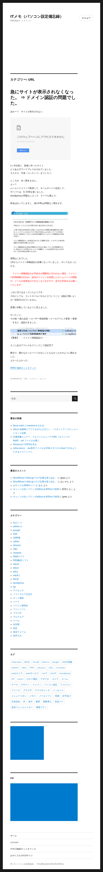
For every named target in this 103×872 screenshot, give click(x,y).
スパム (65, 679)
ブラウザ (17, 613)
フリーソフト (19, 609)
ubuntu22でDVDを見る (25, 444)
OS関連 (16, 537)
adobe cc (17, 526)
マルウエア (18, 616)
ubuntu (17, 545)
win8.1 (16, 575)
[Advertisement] (52, 53)
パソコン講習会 (20, 605)
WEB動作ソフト (21, 560)
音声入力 (17, 635)
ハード (16, 601)
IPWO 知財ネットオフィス (23, 368)
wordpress (18, 583)
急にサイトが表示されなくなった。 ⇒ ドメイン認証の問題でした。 (43, 97)
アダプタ (44, 679)
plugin (55, 662)
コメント (42, 379)
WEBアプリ (18, 556)
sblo (24, 667)
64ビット (17, 522)
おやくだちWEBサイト (24, 485)
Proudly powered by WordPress (50, 864)
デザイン (25, 684)
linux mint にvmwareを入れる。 (29, 425)
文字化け (66, 696)
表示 (30, 701)
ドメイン (33, 379)
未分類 (16, 624)
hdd (15, 534)
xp (14, 586)
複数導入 (47, 701)
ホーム (13, 835)
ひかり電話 (32, 679)
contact (14, 842)
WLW (16, 579)
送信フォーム (19, 631)
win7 (15, 571)
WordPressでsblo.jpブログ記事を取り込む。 (35, 477)
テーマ (14, 684)
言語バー (59, 701)
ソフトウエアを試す (22, 594)
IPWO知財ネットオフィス (23, 849)
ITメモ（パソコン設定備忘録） (36, 16)
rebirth (15, 667)
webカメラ (17, 673)
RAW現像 (67, 662)
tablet (16, 541)
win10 (16, 564)
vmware (17, 552)
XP (12, 679)
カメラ (55, 679)
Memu (45, 662)
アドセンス (18, 590)
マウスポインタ (42, 690)
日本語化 (15, 701)
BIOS (27, 662)
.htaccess (16, 662)
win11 (16, 567)
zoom (20, 679)
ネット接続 (18, 598)
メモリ (33, 696)
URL (25, 379)
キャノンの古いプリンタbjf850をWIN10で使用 (36, 489)
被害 (38, 701)
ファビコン (65, 684)
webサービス (32, 673)
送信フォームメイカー (22, 707)
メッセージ (58, 690)
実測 (57, 696)
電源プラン (41, 707)
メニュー (86, 18)
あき (40, 485)
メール (16, 620)
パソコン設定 (50, 684)
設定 (15, 628)
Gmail (36, 662)
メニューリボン (18, 696)
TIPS (31, 667)
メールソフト (45, 696)
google (16, 530)
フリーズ (15, 690)
